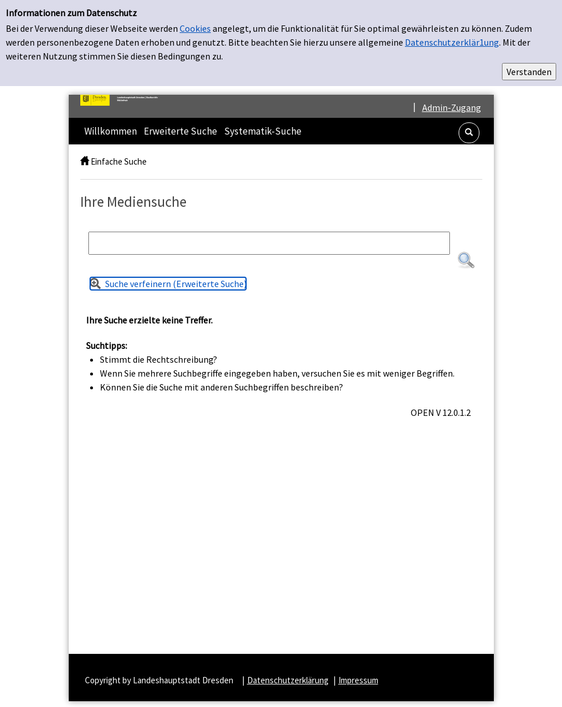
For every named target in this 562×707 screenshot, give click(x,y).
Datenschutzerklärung (288, 680)
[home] (84, 161)
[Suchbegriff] (269, 243)
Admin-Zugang (451, 107)
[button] (469, 132)
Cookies (195, 28)
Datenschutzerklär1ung (452, 42)
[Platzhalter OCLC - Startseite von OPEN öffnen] (123, 100)
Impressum (358, 680)
